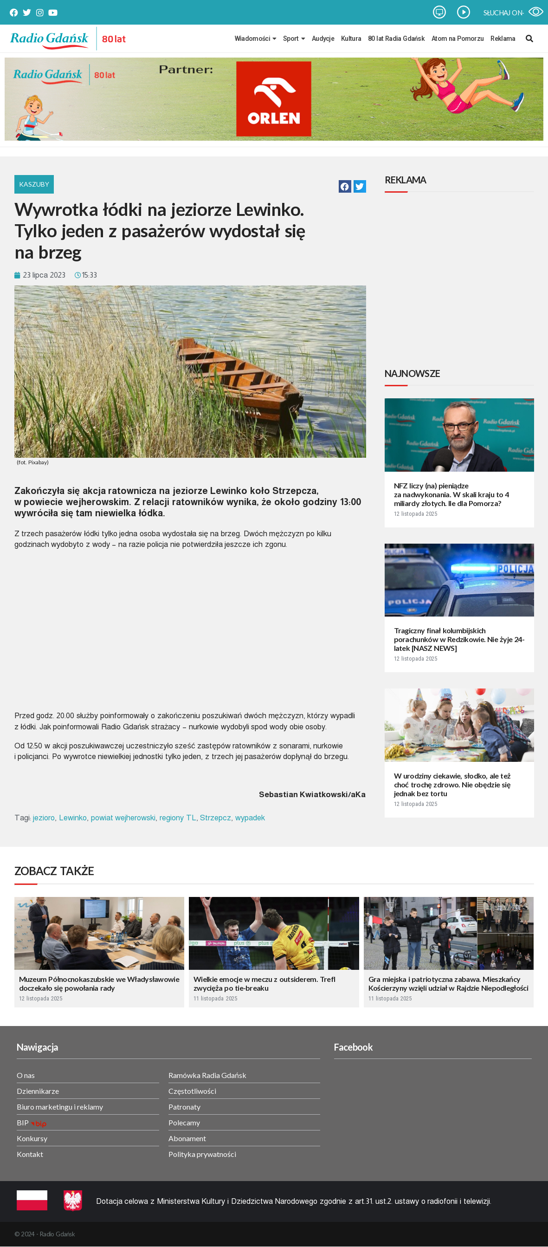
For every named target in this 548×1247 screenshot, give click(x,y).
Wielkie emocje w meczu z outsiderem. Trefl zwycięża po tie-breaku (264, 983)
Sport (294, 38)
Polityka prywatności (202, 1154)
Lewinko (73, 817)
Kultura (351, 38)
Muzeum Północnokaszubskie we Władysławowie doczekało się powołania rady (99, 983)
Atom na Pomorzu (458, 38)
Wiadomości (255, 38)
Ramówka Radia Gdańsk (207, 1075)
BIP (23, 1122)
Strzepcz (215, 817)
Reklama (502, 38)
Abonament (187, 1138)
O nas (26, 1075)
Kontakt (30, 1154)
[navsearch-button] (529, 38)
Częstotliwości (192, 1090)
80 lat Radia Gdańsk (396, 38)
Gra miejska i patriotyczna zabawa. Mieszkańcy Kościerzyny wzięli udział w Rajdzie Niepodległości (448, 983)
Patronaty (184, 1106)
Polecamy (184, 1122)
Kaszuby (34, 184)
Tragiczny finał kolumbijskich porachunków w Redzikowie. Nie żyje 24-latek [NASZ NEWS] (459, 639)
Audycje (323, 38)
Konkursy (32, 1138)
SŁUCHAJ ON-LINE (511, 12)
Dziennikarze (38, 1090)
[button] (345, 186)
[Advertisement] (461, 281)
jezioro (44, 817)
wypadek (250, 817)
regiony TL (178, 817)
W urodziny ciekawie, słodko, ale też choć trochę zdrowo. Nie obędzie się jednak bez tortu (452, 784)
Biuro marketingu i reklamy (60, 1106)
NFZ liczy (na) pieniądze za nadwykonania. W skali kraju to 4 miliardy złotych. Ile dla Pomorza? (451, 494)
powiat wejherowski (123, 817)
